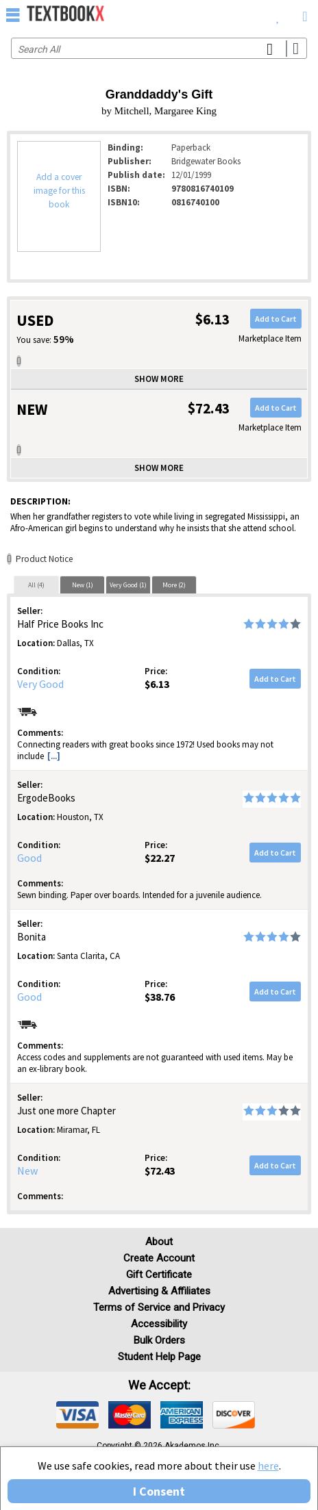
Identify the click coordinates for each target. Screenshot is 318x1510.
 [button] (13, 14)
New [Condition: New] (27, 1170)
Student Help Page (159, 1357)
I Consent (159, 1491)
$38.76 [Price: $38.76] (160, 996)
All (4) (36, 584)
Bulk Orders (159, 1340)
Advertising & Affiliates (159, 1291)
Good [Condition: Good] (29, 858)
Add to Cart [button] (276, 318)
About (159, 1242)
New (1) (82, 584)
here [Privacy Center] (268, 1465)
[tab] (36, 584)
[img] (77, 1415)
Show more (159, 379)
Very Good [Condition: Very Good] (40, 684)
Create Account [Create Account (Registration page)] (159, 1258)
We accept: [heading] (159, 1385)
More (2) (174, 584)
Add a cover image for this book (59, 190)
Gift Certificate (159, 1274)
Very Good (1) (128, 584)
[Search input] (159, 48)
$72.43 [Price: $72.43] (160, 1170)
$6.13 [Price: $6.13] (157, 684)
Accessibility (159, 1324)
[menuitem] (278, 13)
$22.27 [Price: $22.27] (160, 858)
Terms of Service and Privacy (159, 1307)
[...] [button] (53, 756)
